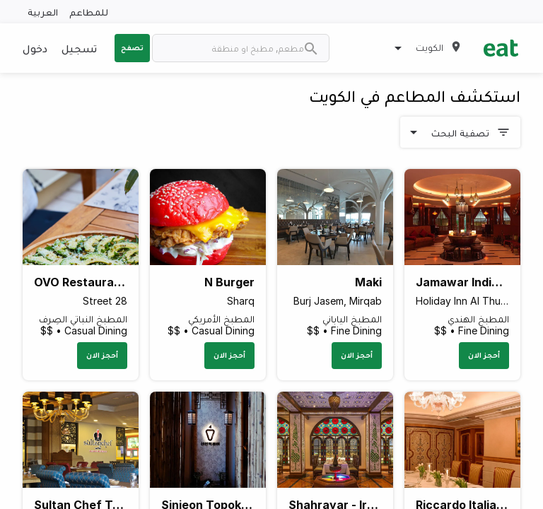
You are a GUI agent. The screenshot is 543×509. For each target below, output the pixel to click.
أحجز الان (484, 355)
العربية (43, 12)
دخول (35, 48)
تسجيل (79, 48)
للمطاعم (88, 12)
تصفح (132, 47)
